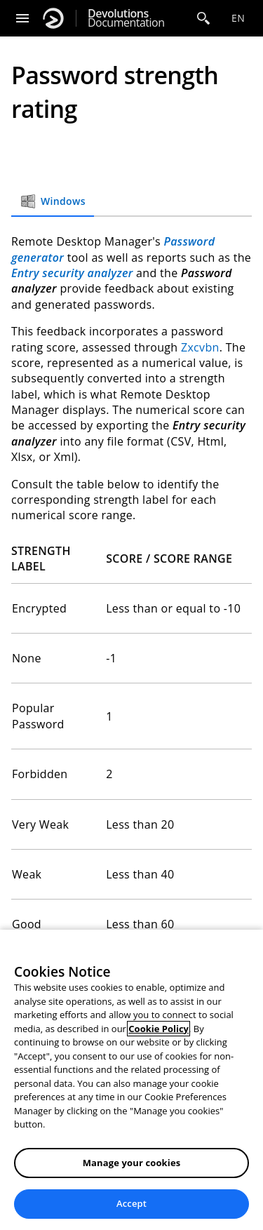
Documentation (126, 18)
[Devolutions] (53, 18)
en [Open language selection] (238, 18)
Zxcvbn (200, 347)
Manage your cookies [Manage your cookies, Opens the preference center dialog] (132, 1162)
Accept (131, 1203)
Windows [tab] (53, 201)
